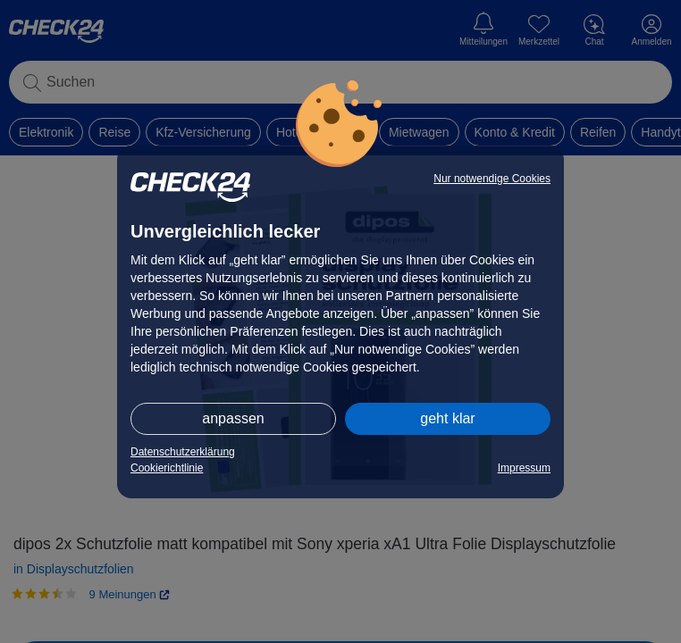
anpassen (233, 418)
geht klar (447, 418)
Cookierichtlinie (166, 468)
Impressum (524, 468)
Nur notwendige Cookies (492, 178)
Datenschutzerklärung (182, 452)
